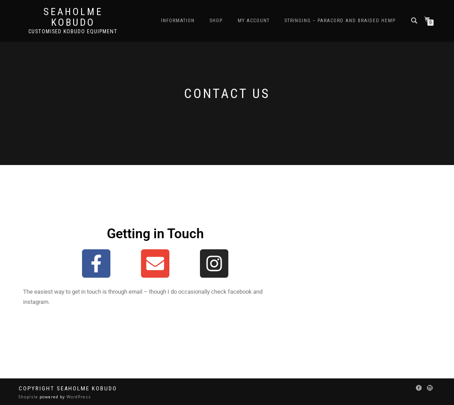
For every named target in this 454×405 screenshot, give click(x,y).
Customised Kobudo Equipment (72, 31)
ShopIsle (29, 397)
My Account (254, 21)
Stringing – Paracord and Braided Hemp (340, 21)
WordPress (78, 397)
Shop (216, 21)
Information (178, 21)
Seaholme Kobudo (73, 17)
